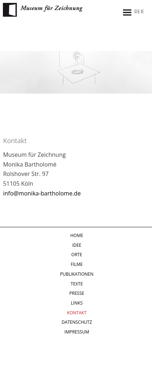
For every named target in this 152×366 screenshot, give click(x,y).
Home (76, 235)
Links (77, 303)
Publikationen (76, 274)
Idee (76, 245)
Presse (76, 293)
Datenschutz (77, 322)
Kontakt (76, 313)
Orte (76, 254)
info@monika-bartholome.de (42, 193)
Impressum (76, 332)
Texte (77, 284)
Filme (77, 264)
